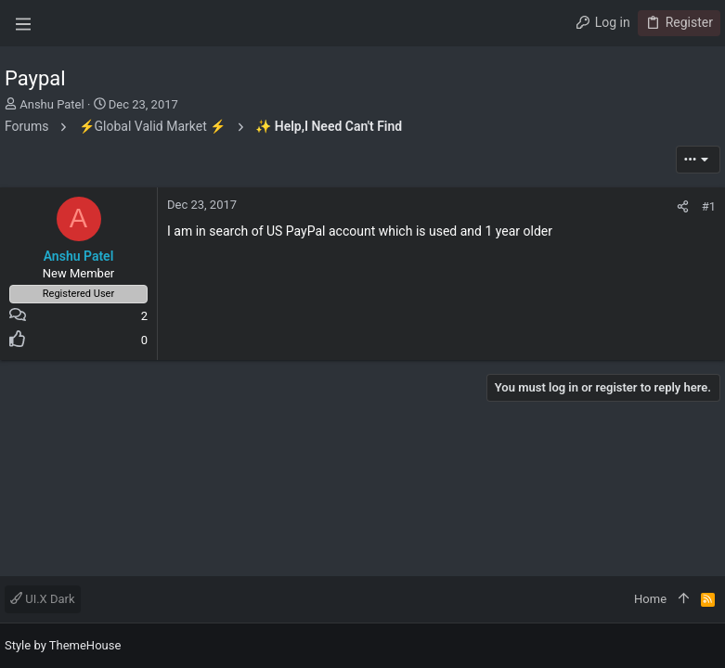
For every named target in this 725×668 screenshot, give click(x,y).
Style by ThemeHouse (63, 645)
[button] (23, 23)
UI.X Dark (42, 599)
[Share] (682, 206)
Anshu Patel (51, 104)
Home (650, 599)
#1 (709, 206)
